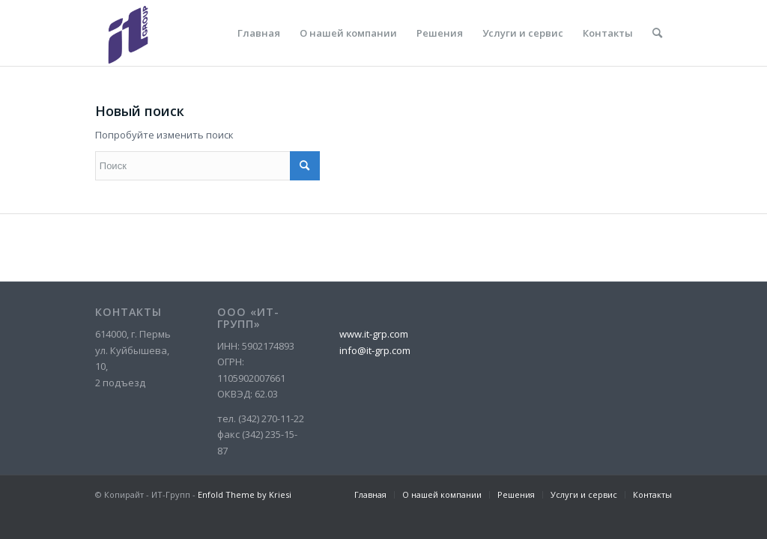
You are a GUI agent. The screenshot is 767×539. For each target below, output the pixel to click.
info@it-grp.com (374, 350)
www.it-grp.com (373, 334)
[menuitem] (259, 33)
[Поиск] (657, 33)
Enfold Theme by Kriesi (244, 494)
